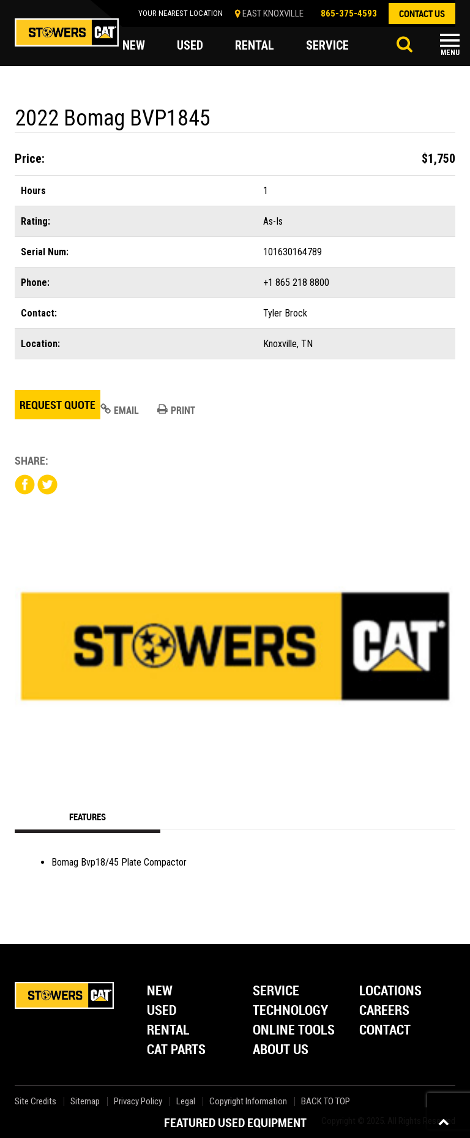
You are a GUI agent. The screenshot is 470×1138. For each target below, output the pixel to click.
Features (87, 816)
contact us (422, 13)
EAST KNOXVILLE (273, 13)
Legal (185, 1101)
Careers (384, 1011)
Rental (168, 1030)
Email (119, 410)
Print (176, 410)
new (133, 45)
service (327, 45)
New (160, 991)
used (190, 45)
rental (254, 45)
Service (276, 991)
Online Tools (294, 1030)
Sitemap (85, 1101)
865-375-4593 (349, 13)
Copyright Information (248, 1101)
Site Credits (35, 1101)
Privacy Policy (138, 1101)
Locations (390, 991)
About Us (280, 1050)
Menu (450, 52)
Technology (290, 1011)
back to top (326, 1101)
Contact (385, 1030)
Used (162, 1011)
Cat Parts (176, 1050)
